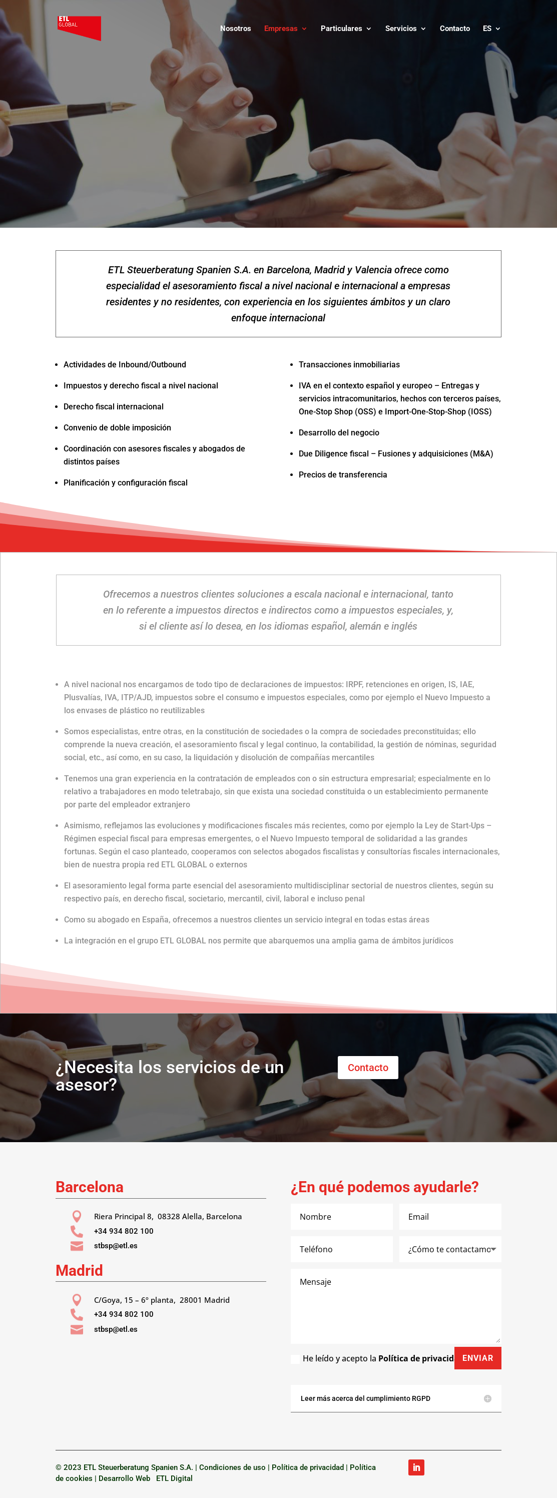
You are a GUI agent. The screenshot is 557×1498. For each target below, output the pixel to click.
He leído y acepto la (377, 1358)
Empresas (281, 29)
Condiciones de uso (232, 1467)
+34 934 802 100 (124, 1231)
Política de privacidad (421, 1358)
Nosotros (235, 29)
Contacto (455, 29)
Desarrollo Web (126, 1478)
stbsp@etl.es (116, 1245)
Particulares (341, 29)
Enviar (477, 1358)
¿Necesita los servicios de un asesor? (170, 1076)
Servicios (401, 29)
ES (487, 29)
